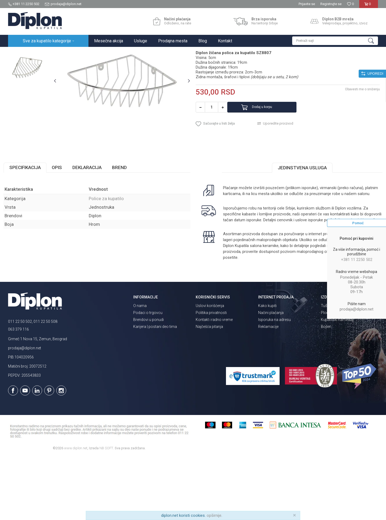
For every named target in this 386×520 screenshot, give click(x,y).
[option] (31, 84)
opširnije (214, 515)
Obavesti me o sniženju (357, 143)
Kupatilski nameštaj (337, 383)
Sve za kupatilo (47, 53)
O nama (140, 369)
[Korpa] (368, 6)
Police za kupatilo (114, 53)
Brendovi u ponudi (148, 383)
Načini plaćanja (271, 376)
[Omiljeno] (350, 4)
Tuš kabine (330, 369)
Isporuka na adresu (274, 383)
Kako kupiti (267, 369)
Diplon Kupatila (20, 53)
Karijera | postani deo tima (155, 390)
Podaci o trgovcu (147, 376)
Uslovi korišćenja (210, 369)
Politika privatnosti (211, 376)
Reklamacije (268, 390)
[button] (335, 40)
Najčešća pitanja (209, 390)
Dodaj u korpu (271, 160)
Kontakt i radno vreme (214, 383)
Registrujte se (331, 4)
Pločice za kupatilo (336, 376)
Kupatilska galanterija (79, 53)
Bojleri (326, 390)
